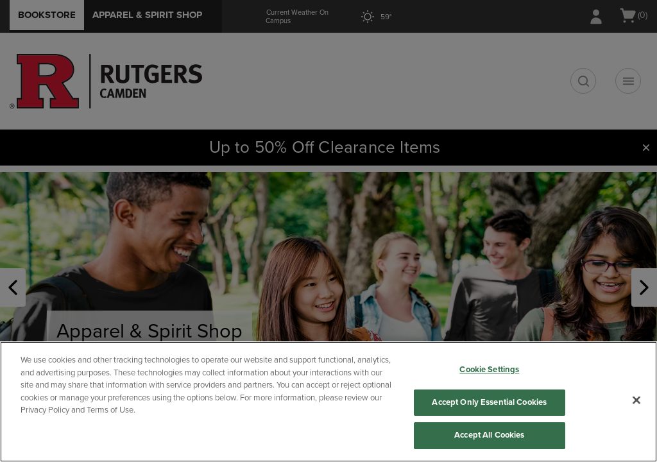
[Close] (636, 400)
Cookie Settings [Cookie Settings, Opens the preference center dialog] (489, 369)
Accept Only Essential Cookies (489, 402)
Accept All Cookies (489, 435)
